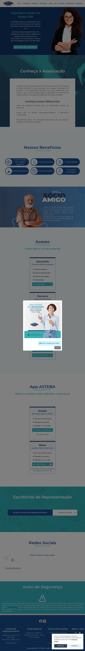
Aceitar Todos (60, 645)
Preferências (75, 645)
